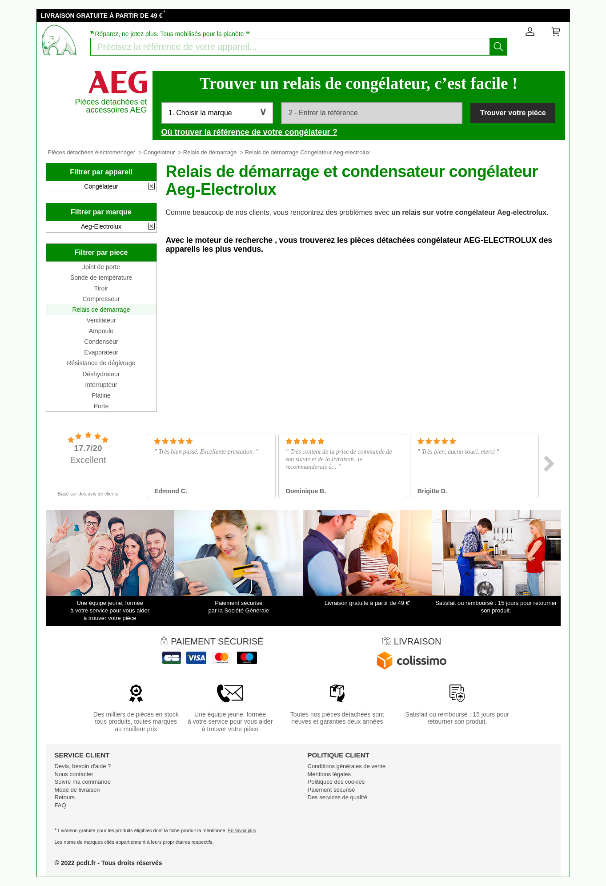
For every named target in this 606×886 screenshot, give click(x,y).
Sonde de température (101, 277)
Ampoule (101, 330)
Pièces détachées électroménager (92, 152)
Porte (101, 406)
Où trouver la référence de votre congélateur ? (249, 132)
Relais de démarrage (210, 152)
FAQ (60, 805)
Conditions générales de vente (347, 766)
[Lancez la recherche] (498, 47)
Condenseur (101, 341)
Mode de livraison (77, 789)
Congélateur (159, 152)
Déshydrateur (101, 374)
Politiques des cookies (336, 781)
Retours (65, 797)
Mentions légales (329, 774)
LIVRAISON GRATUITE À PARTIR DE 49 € (102, 15)
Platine (101, 395)
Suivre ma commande (83, 781)
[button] (217, 113)
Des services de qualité (337, 797)
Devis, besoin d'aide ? (83, 766)
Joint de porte (101, 266)
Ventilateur (101, 320)
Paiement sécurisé (331, 789)
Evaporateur (101, 352)
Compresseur (101, 298)
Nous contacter (74, 774)
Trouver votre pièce (513, 113)
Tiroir (101, 288)
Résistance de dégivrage (101, 362)
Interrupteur (101, 384)
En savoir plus (242, 830)
